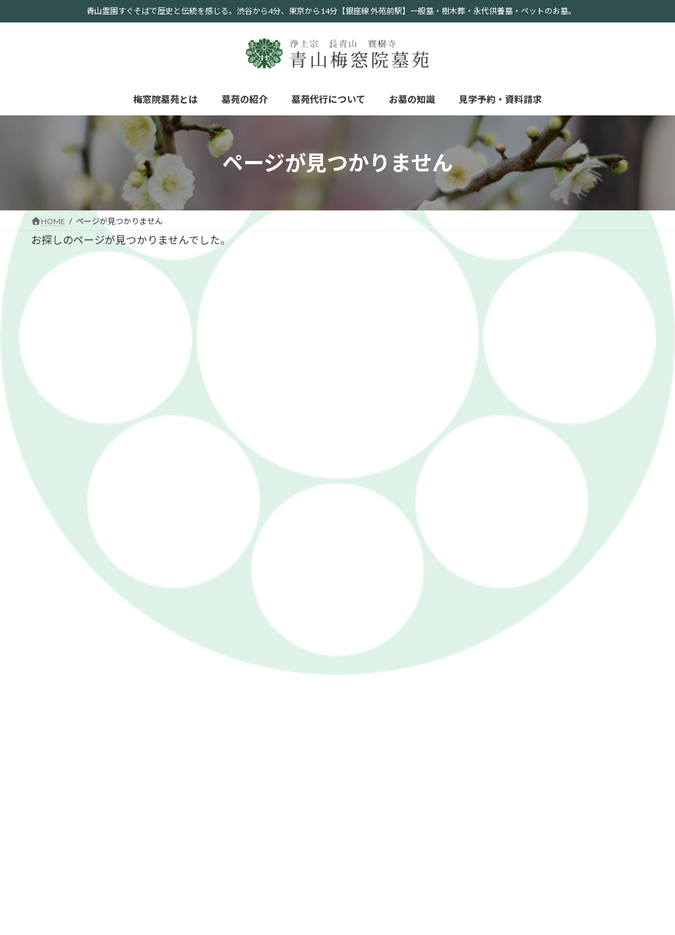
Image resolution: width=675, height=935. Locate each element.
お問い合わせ (596, 728)
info (490, 382)
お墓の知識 (298, 550)
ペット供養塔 (596, 690)
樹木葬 (584, 672)
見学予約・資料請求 (379, 550)
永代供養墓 (592, 655)
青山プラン (592, 637)
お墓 (580, 620)
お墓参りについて (500, 815)
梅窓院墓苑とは (71, 550)
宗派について (492, 745)
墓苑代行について (221, 550)
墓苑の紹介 (144, 550)
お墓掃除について (500, 850)
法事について (492, 832)
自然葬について (496, 763)
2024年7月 (505, 452)
